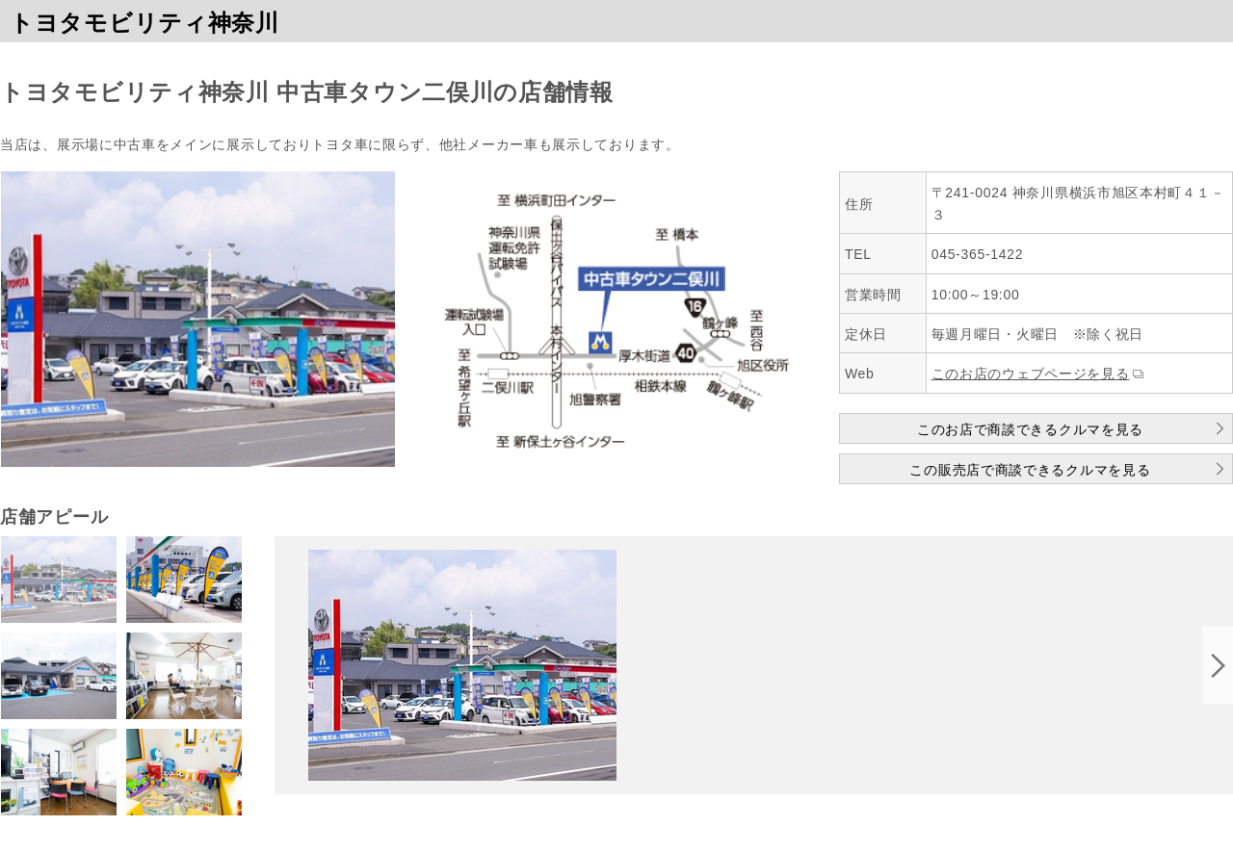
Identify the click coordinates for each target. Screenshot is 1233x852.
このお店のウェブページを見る (1030, 373)
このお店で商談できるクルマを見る (1030, 429)
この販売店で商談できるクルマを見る (1029, 470)
